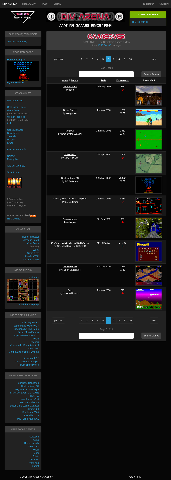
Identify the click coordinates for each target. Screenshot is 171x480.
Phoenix (35, 342)
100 (109, 45)
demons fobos (70, 86)
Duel (70, 290)
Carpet (35, 466)
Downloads (122, 80)
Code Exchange (15, 130)
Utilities (11, 139)
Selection (34, 436)
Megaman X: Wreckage (27, 389)
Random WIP (32, 256)
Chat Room (33, 243)
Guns (36, 440)
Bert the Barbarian (29, 402)
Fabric (35, 456)
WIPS (36, 249)
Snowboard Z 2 (31, 358)
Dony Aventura (70, 219)
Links (10, 123)
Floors (35, 453)
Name (65, 80)
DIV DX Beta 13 (140, 22)
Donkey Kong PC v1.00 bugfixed (69, 198)
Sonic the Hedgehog (28, 383)
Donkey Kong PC (70, 178)
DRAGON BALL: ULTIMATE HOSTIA (70, 242)
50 (105, 45)
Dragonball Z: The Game (26, 329)
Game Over (13, 110)
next (154, 59)
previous (58, 59)
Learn (58, 4)
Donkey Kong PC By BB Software (23, 71)
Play (45, 4)
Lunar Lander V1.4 (29, 399)
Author (74, 80)
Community (30, 4)
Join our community (17, 41)
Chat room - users (16, 107)
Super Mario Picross (28, 332)
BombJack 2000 (30, 412)
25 (102, 45)
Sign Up (148, 4)
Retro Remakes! (30, 236)
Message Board (15, 100)
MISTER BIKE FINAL (28, 418)
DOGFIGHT (70, 154)
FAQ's (10, 143)
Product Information (17, 149)
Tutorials (11, 136)
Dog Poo (69, 130)
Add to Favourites (16, 165)
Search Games (151, 74)
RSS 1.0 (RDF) (15, 218)
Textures (34, 459)
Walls (36, 449)
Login (164, 4)
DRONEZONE (70, 266)
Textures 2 (33, 462)
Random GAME (31, 259)
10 (99, 45)
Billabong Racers (30, 322)
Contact (11, 156)
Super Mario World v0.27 (26, 325)
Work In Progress (16, 117)
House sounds (31, 443)
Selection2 (33, 446)
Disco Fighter (70, 110)
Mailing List (13, 159)
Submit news (13, 172)
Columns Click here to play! (23, 291)
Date (103, 80)
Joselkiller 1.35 (31, 415)
